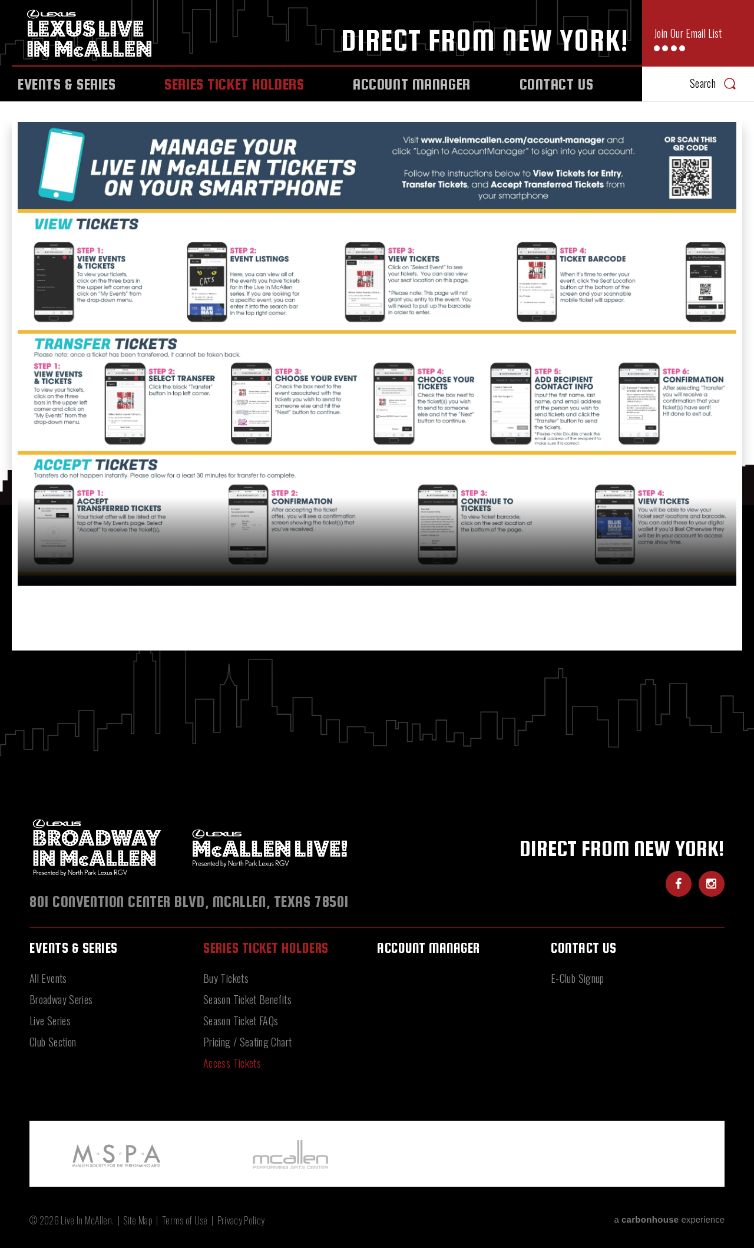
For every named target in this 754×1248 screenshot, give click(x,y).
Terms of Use (185, 1220)
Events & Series (67, 84)
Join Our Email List (688, 39)
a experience (669, 1219)
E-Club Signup (577, 978)
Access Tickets (232, 1063)
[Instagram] (712, 884)
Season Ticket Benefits (247, 999)
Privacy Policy (240, 1220)
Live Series (50, 1020)
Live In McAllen (92, 33)
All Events (48, 978)
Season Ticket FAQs (240, 1020)
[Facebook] (679, 884)
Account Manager (412, 84)
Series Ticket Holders (234, 84)
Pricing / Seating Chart (247, 1041)
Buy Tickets (226, 978)
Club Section (52, 1041)
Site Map (138, 1220)
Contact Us (557, 84)
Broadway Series (60, 999)
